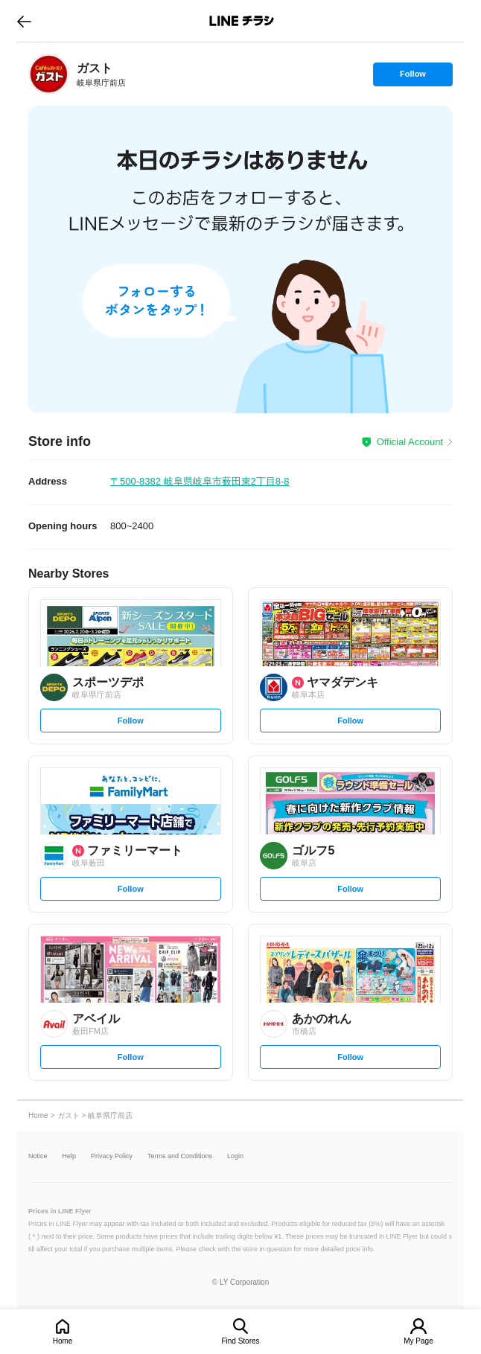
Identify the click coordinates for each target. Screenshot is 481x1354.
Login (235, 1156)
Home (63, 1341)
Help (70, 1156)
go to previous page (24, 21)
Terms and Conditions (179, 1156)
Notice (38, 1156)
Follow (412, 77)
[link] (48, 74)
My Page (418, 1341)
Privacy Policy (112, 1156)
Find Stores (240, 1341)
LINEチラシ (241, 21)
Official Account (410, 441)
